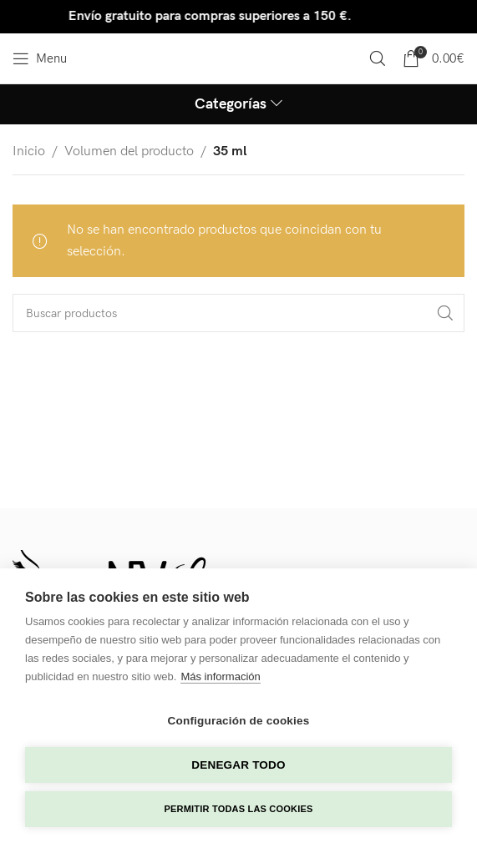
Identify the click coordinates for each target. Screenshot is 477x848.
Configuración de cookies (239, 720)
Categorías (230, 104)
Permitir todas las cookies (239, 809)
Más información (220, 676)
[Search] (377, 58)
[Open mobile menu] (39, 58)
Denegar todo (238, 765)
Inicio (29, 151)
